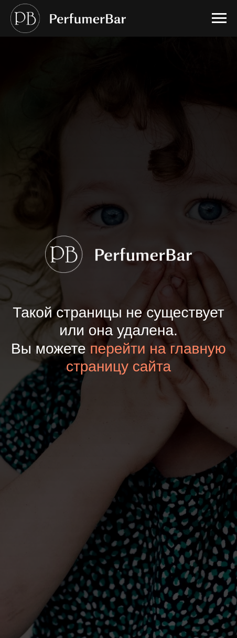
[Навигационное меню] (219, 18)
